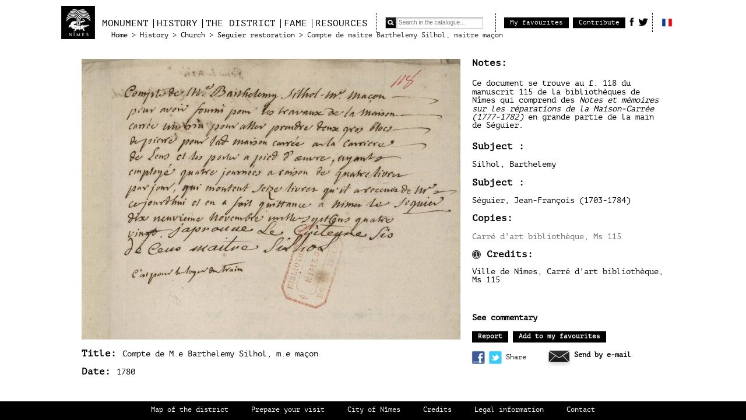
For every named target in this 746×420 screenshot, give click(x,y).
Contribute (599, 22)
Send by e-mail (602, 355)
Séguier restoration (256, 35)
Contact (580, 410)
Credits (437, 410)
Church (193, 35)
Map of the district (189, 410)
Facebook (631, 21)
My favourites (536, 22)
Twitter (643, 21)
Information (476, 254)
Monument (125, 23)
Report (490, 336)
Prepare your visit (288, 410)
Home (119, 35)
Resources (341, 23)
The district (241, 23)
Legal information (509, 410)
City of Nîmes (373, 410)
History (177, 23)
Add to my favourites (559, 336)
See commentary (504, 318)
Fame (295, 23)
